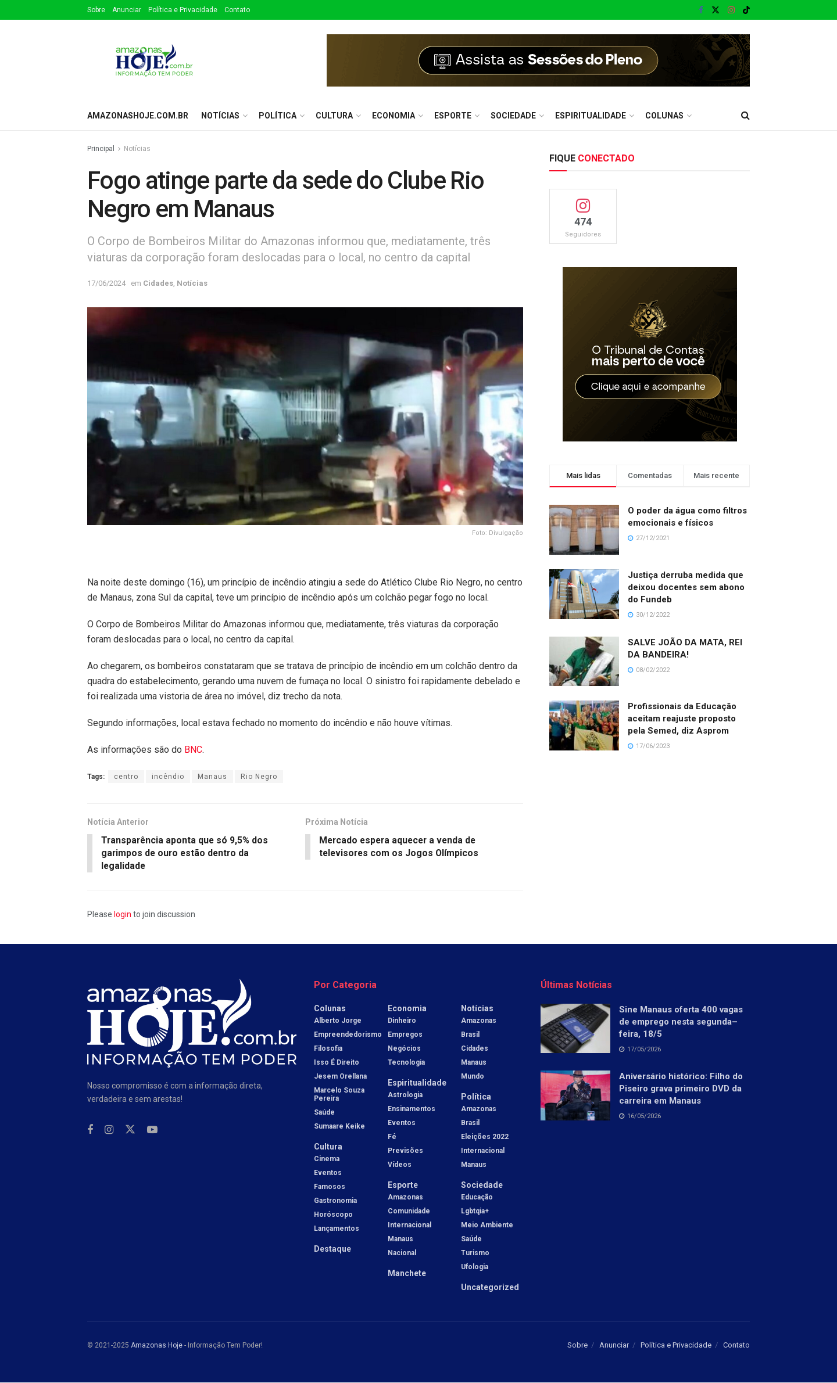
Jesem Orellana (340, 1077)
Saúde (324, 1113)
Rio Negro (259, 777)
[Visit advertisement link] (538, 60)
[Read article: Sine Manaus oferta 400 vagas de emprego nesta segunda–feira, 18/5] (575, 1029)
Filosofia (328, 1049)
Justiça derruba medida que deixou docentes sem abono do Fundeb (686, 587)
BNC (193, 749)
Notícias (220, 115)
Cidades (158, 283)
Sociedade (513, 115)
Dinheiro (402, 1021)
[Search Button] (745, 115)
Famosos (329, 1187)
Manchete (407, 1273)
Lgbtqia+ (475, 1212)
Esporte (452, 115)
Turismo (475, 1253)
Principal (101, 149)
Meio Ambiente (487, 1226)
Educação (477, 1198)
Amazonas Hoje (157, 1346)
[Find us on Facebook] (90, 1130)
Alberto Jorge (338, 1021)
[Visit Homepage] (154, 60)
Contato (237, 10)
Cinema (326, 1159)
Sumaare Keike (339, 1127)
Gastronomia (335, 1201)
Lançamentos (336, 1229)
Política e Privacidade (182, 10)
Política (277, 115)
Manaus (212, 777)
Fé (392, 1137)
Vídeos (400, 1165)
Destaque (332, 1249)
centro (126, 777)
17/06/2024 (106, 283)
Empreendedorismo (348, 1035)
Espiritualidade (590, 115)
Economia (393, 115)
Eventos (328, 1173)
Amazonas (405, 1198)
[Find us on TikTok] (746, 10)
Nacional (402, 1253)
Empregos (405, 1035)
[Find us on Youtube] (152, 1130)
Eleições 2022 (485, 1137)
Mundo (472, 1077)
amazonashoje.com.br (137, 115)
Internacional (409, 1226)
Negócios (404, 1049)
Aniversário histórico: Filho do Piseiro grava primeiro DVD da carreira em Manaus (681, 1089)
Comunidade (409, 1212)
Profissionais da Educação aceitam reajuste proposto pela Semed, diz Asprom (682, 718)
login (122, 914)
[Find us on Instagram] (109, 1130)
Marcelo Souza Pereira (339, 1095)
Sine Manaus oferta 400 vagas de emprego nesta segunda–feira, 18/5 (681, 1022)
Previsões (405, 1151)
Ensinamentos (411, 1109)
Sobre (96, 10)
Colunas (664, 115)
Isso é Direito (336, 1063)
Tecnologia (406, 1063)
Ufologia (474, 1267)
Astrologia (405, 1095)
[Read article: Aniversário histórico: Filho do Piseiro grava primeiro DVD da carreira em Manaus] (575, 1096)
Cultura (334, 115)
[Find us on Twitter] (130, 1130)
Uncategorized (490, 1287)
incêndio (168, 777)
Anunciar (126, 10)
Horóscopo (333, 1215)
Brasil (470, 1035)
